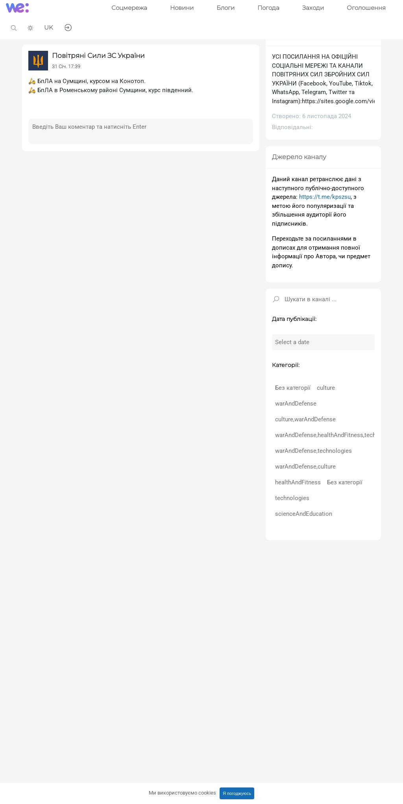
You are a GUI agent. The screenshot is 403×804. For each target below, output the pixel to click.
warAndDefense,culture (305, 466)
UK (48, 27)
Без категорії (293, 387)
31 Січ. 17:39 (66, 66)
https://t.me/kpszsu (325, 196)
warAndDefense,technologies (313, 450)
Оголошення (366, 7)
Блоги (225, 7)
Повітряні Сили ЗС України (98, 55)
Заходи (313, 7)
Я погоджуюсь (237, 793)
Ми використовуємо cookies (182, 793)
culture (326, 387)
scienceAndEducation (303, 513)
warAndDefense (295, 403)
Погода (268, 7)
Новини (182, 7)
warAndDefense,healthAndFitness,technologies (337, 435)
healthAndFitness (298, 482)
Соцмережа (129, 7)
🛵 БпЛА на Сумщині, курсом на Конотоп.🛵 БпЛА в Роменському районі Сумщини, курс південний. (110, 86)
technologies (292, 498)
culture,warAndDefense (305, 419)
